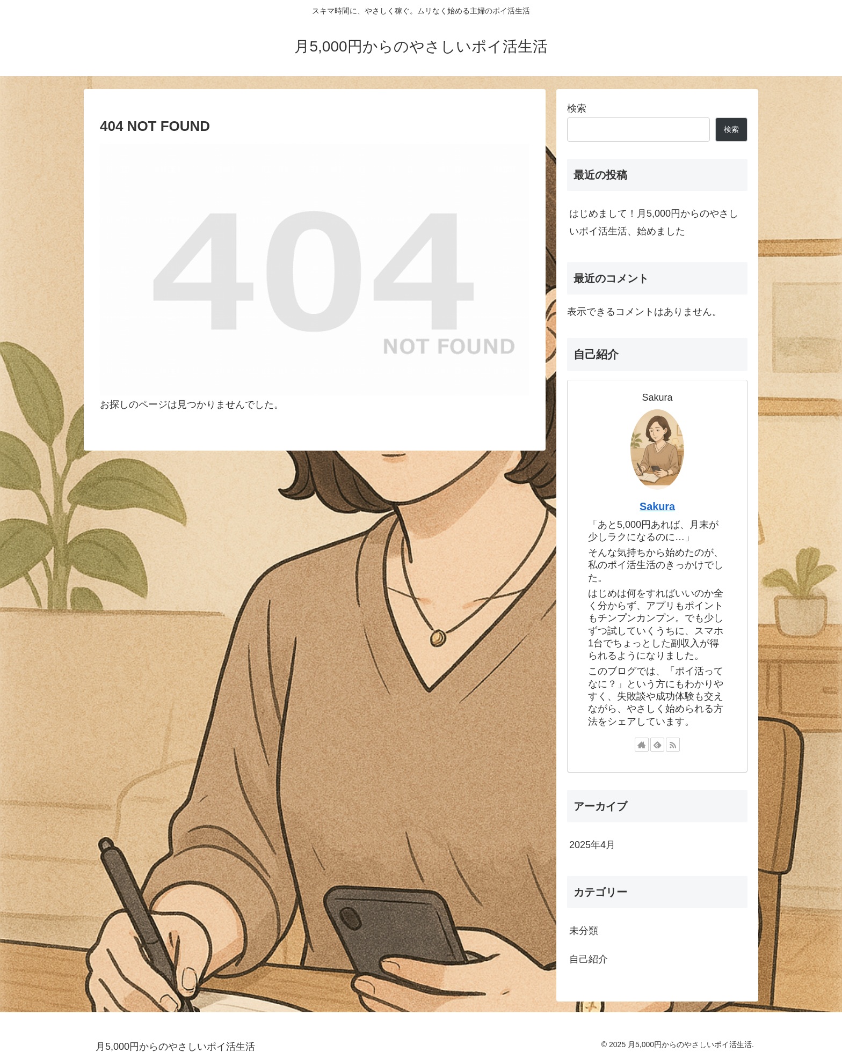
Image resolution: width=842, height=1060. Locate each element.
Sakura (657, 506)
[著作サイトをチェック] (642, 745)
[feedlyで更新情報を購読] (657, 745)
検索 (576, 108)
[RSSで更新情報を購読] (673, 745)
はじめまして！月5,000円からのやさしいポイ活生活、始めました (653, 222)
